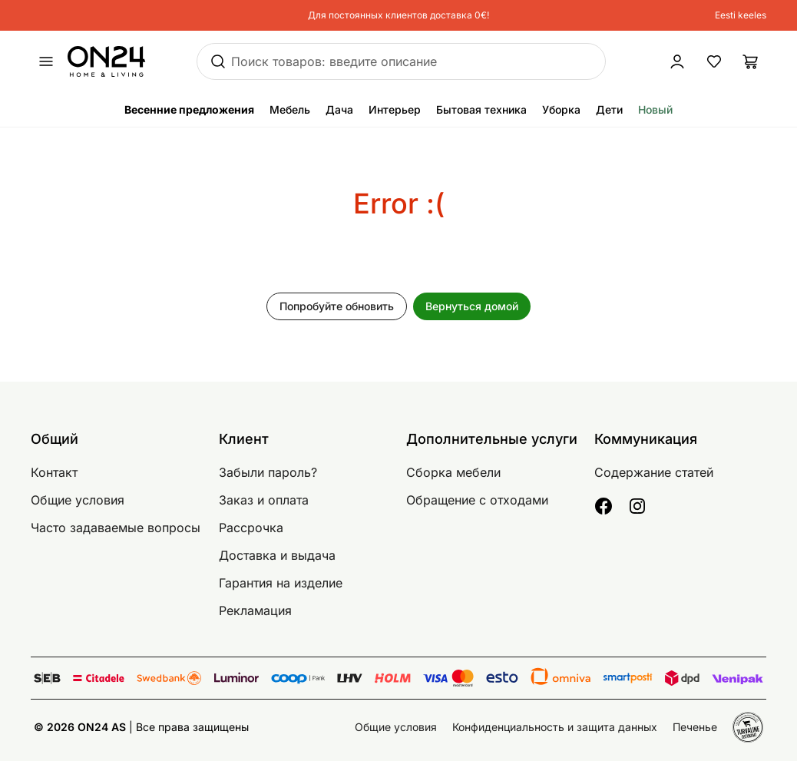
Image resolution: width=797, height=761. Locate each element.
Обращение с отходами (477, 500)
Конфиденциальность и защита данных (554, 726)
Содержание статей (653, 472)
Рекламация (255, 610)
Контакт (54, 472)
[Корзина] (751, 61)
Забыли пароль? (268, 472)
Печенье (695, 726)
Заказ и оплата (264, 500)
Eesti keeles (740, 15)
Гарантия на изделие (280, 583)
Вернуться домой (471, 306)
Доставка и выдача (277, 555)
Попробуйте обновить (336, 306)
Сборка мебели (453, 472)
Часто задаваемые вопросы (115, 527)
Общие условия (77, 500)
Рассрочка (251, 527)
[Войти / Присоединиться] (620, 61)
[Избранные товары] (714, 61)
